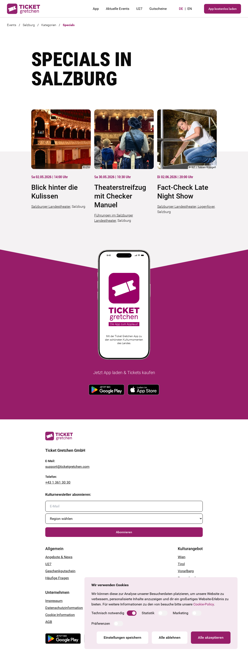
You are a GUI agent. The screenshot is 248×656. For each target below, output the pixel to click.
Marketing (180, 613)
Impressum (54, 601)
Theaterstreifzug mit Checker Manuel (120, 196)
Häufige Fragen (57, 578)
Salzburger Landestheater (50, 206)
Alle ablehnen (169, 637)
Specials (69, 25)
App (96, 9)
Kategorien (48, 25)
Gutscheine (158, 9)
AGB (48, 622)
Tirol (181, 564)
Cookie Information (60, 615)
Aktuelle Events (117, 9)
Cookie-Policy (203, 604)
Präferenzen (100, 623)
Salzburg (29, 25)
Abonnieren (124, 532)
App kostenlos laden (222, 9)
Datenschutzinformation (64, 608)
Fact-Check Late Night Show (182, 191)
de (181, 9)
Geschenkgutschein (60, 571)
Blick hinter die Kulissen (54, 191)
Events (11, 25)
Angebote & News (58, 557)
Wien (181, 557)
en (189, 9)
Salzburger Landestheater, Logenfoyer (186, 206)
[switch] (131, 613)
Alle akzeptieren (211, 637)
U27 (139, 9)
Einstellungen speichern (122, 637)
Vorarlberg (186, 571)
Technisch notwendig (107, 613)
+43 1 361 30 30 (57, 482)
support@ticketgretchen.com (67, 466)
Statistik (148, 613)
